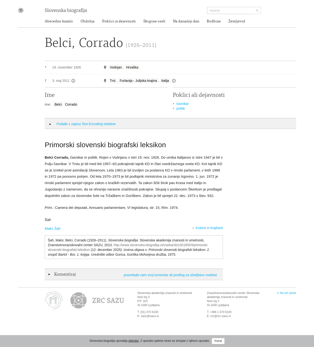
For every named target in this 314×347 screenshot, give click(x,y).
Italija (165, 81)
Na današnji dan (186, 21)
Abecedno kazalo (59, 21)
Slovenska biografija (66, 10)
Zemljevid (236, 21)
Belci (58, 104)
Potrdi (218, 341)
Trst (113, 81)
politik (180, 108)
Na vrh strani (288, 293)
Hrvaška (132, 67)
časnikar (182, 104)
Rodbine (214, 21)
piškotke (133, 340)
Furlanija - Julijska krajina (138, 81)
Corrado (71, 104)
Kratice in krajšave (209, 228)
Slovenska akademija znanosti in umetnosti (164, 293)
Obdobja (88, 21)
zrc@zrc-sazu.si (220, 316)
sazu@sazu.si (150, 316)
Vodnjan (116, 67)
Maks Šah (53, 228)
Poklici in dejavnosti (119, 21)
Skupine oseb (154, 21)
